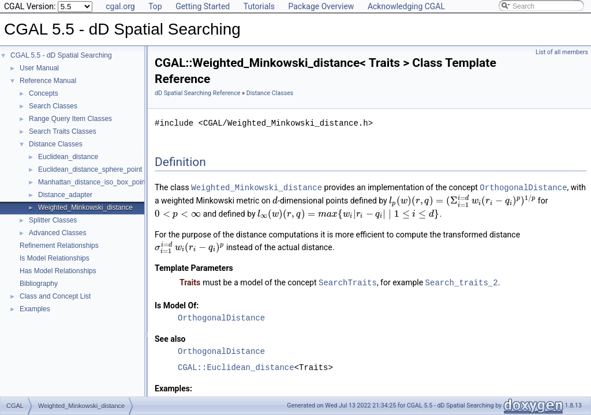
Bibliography (39, 284)
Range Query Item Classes (70, 119)
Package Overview (321, 6)
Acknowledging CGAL (406, 6)
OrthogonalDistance (523, 187)
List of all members (562, 52)
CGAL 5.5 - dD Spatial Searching (61, 55)
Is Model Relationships (54, 258)
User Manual (39, 68)
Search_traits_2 (461, 281)
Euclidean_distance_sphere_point (90, 169)
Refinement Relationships (59, 246)
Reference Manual (48, 81)
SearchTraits (348, 281)
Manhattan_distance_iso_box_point (92, 182)
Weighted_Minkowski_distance (85, 207)
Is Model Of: (177, 304)
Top (155, 6)
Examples (35, 309)
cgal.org (120, 6)
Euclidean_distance (68, 157)
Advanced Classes (57, 233)
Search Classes (53, 106)
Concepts (43, 93)
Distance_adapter (65, 195)
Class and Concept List (55, 296)
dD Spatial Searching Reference (197, 93)
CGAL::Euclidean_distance (236, 366)
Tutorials (259, 6)
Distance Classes (56, 144)
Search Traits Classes (62, 131)
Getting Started (202, 6)
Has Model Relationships (58, 271)
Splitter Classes (53, 220)
